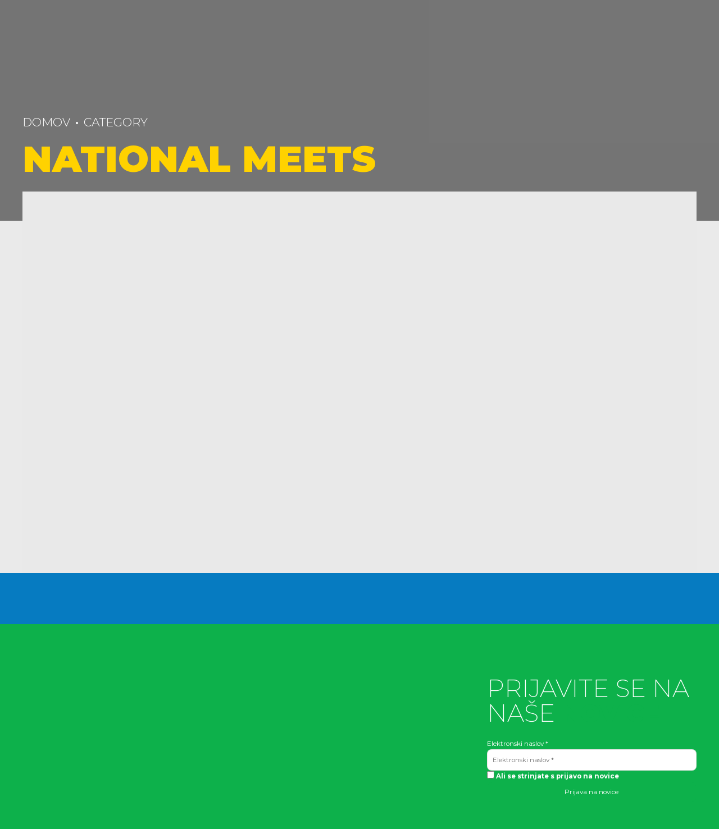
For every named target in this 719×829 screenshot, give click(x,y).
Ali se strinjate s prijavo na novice (553, 775)
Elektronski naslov (517, 744)
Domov (46, 122)
